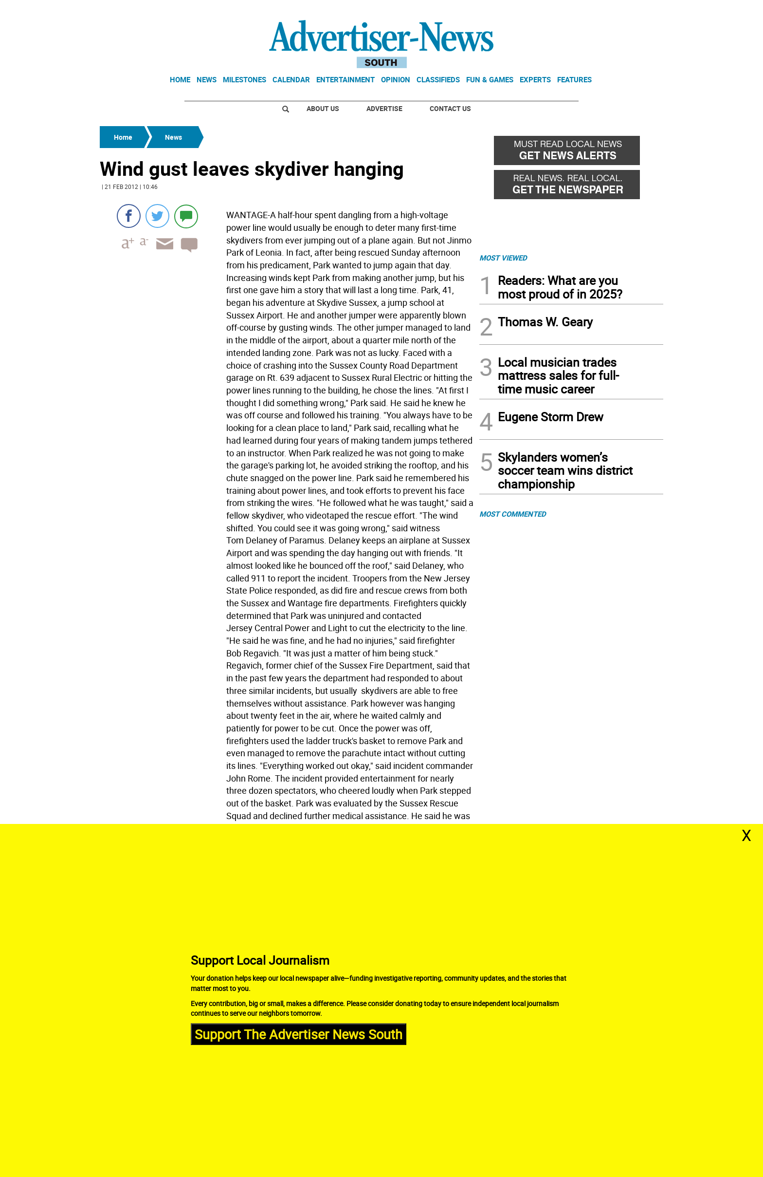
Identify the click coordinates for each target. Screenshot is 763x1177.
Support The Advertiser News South (298, 1034)
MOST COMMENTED (512, 514)
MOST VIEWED (503, 257)
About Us (323, 108)
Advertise (384, 108)
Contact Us (450, 108)
